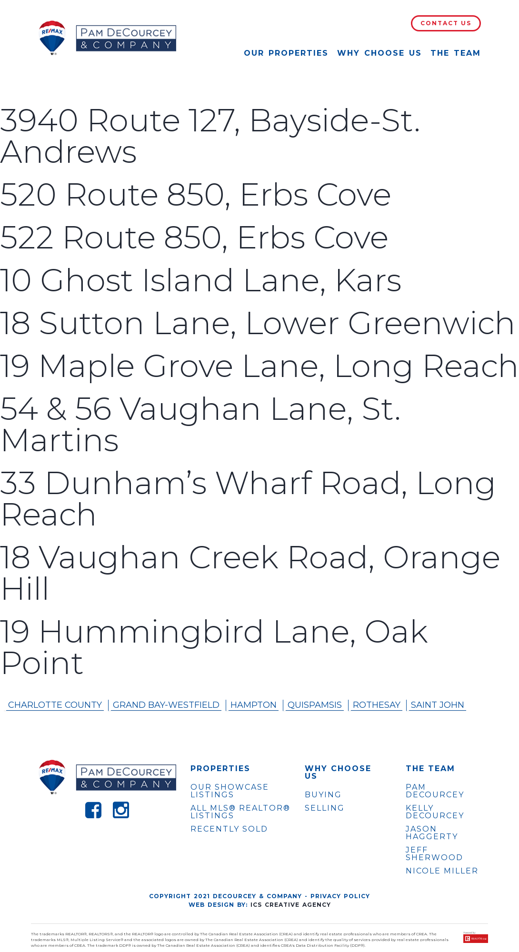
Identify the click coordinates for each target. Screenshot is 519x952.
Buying (323, 794)
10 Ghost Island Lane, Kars (200, 280)
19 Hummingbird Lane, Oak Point (214, 647)
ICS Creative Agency (290, 904)
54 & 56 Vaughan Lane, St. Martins (200, 424)
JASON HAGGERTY (432, 833)
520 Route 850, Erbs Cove (195, 194)
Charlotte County (55, 705)
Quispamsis (315, 705)
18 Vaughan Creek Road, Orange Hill (250, 573)
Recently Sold (229, 828)
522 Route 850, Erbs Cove (194, 237)
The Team (455, 53)
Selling (325, 808)
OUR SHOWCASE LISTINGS (229, 791)
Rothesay (376, 705)
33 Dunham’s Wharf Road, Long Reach (248, 499)
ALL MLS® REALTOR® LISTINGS (240, 811)
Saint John (437, 705)
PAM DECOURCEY (435, 791)
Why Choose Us (379, 53)
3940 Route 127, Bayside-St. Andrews (210, 136)
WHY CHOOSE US (338, 772)
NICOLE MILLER (442, 871)
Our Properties (286, 53)
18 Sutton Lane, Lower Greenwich (258, 323)
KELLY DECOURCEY (435, 812)
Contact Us (445, 23)
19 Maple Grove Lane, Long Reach (259, 366)
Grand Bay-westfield (166, 705)
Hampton (253, 705)
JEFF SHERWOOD (434, 854)
